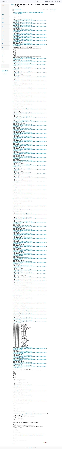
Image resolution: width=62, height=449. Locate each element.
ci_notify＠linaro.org (17, 9)
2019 (3, 35)
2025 (3, 10)
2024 (3, 14)
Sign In (55, 1)
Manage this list (50, 1)
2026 (3, 5)
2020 (3, 30)
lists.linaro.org (5, 1)
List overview (5, 70)
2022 (3, 22)
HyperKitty (30, 447)
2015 (3, 66)
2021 (3, 26)
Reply (13, 443)
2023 (3, 18)
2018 (3, 39)
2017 (3, 43)
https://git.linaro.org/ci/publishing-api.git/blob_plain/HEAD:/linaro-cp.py (26, 413)
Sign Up (58, 1)
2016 (3, 47)
